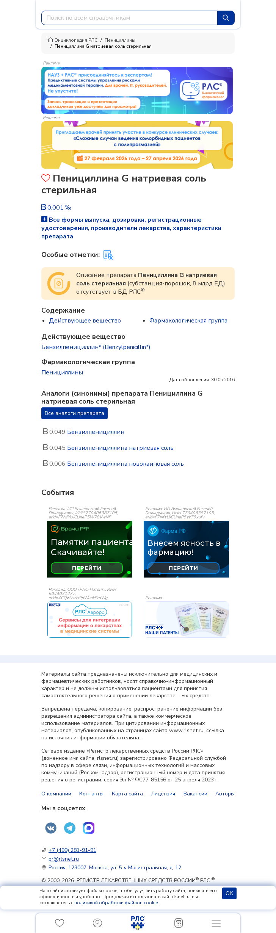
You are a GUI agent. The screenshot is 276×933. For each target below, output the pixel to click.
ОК (229, 893)
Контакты (91, 793)
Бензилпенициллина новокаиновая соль (125, 464)
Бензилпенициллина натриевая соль (120, 448)
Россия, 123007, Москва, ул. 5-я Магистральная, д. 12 (115, 867)
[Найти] (226, 18)
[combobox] (129, 18)
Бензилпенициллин (95, 432)
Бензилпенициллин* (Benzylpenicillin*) (96, 347)
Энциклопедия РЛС (72, 40)
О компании (56, 793)
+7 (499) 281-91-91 (72, 850)
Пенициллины (120, 40)
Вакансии (195, 793)
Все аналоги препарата (74, 413)
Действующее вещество (85, 320)
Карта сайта (127, 793)
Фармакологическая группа (188, 320)
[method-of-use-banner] (137, 90)
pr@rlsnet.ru (64, 859)
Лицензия (163, 793)
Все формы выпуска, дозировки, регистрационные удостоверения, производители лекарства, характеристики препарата (131, 228)
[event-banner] (89, 619)
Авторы (225, 793)
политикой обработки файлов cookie (116, 903)
